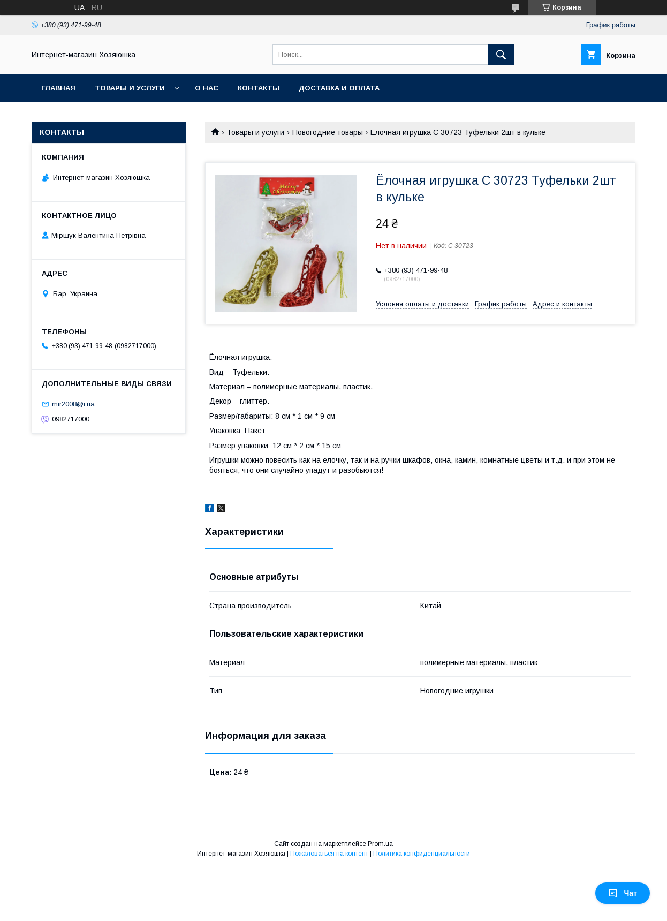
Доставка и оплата (339, 88)
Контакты (258, 88)
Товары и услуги (130, 88)
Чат (622, 893)
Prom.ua (380, 844)
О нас (206, 88)
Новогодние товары (327, 132)
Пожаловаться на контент (329, 853)
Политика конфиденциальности (421, 853)
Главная (58, 88)
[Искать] (501, 54)
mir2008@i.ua (73, 404)
